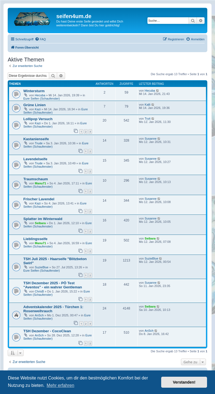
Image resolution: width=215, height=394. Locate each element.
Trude (39, 143)
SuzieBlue (42, 267)
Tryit (147, 118)
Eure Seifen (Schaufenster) (41, 98)
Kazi (38, 109)
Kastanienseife (36, 139)
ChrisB (39, 291)
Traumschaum (35, 179)
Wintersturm (34, 91)
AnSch (39, 315)
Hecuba (40, 95)
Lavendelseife (35, 159)
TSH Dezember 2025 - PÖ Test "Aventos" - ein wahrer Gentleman (52, 285)
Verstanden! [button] (184, 382)
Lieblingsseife (35, 239)
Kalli (147, 104)
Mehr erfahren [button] (60, 385)
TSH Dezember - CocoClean (47, 331)
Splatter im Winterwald (42, 219)
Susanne (151, 138)
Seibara (40, 223)
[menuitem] (40, 39)
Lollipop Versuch (37, 119)
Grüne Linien (34, 105)
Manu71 (40, 183)
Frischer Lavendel (38, 199)
